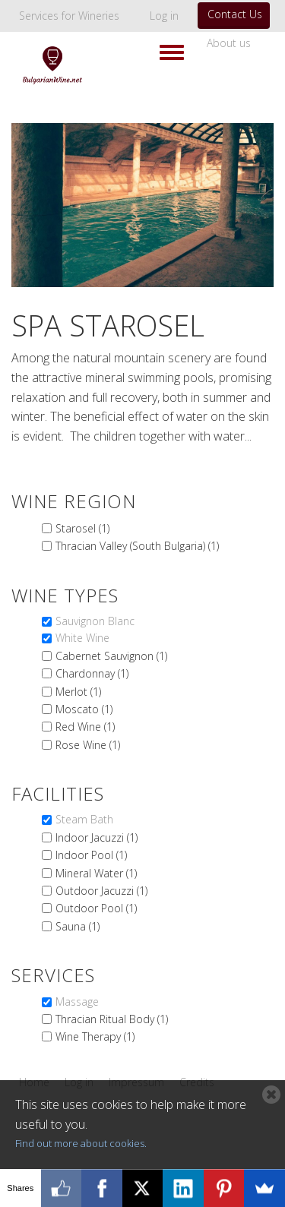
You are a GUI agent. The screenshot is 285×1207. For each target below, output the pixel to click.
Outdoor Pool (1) (96, 908)
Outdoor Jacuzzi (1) (101, 890)
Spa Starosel (107, 325)
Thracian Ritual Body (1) (111, 1019)
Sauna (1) (77, 926)
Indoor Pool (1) (91, 855)
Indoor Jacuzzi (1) (96, 837)
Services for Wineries (69, 15)
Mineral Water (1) (96, 873)
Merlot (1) (78, 691)
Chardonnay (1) (91, 673)
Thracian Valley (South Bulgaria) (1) (137, 546)
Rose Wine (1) (87, 745)
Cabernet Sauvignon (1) (111, 656)
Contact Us (234, 14)
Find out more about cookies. (81, 1143)
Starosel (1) (82, 528)
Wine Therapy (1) (95, 1036)
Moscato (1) (83, 709)
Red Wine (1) (85, 726)
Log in (164, 15)
